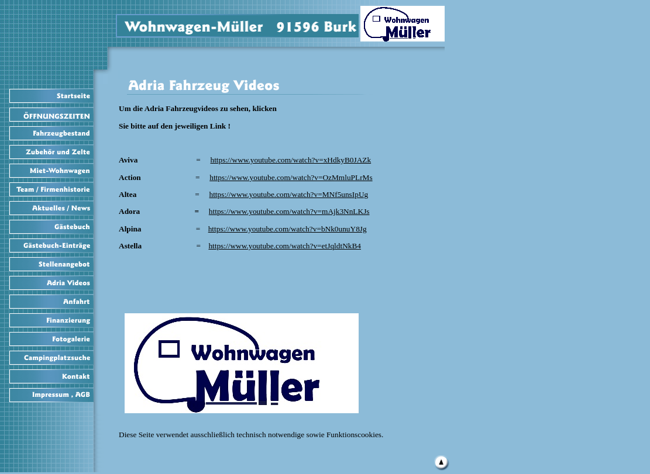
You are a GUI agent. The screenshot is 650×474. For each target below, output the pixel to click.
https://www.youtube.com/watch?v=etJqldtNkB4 (284, 245)
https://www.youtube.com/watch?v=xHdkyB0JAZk (290, 159)
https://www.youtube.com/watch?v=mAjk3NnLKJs (289, 211)
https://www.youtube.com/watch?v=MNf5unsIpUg (289, 194)
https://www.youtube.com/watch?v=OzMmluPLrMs (290, 177)
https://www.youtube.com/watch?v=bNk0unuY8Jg (287, 228)
